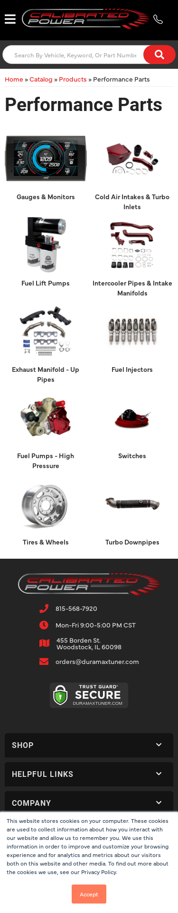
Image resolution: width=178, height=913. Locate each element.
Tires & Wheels (46, 541)
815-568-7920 (76, 608)
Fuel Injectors (132, 369)
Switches (132, 455)
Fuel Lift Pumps (45, 282)
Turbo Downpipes (132, 541)
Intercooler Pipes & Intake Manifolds (132, 287)
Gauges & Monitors (46, 196)
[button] (89, 54)
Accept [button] (89, 894)
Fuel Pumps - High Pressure (45, 460)
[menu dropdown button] (9, 19)
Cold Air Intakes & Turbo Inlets (132, 201)
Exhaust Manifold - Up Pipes (45, 374)
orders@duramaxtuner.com (97, 661)
